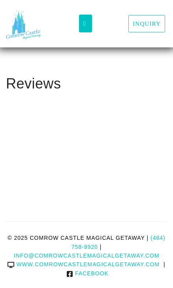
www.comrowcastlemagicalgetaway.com (84, 264)
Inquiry (147, 23)
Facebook (87, 273)
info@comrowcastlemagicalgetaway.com (87, 255)
